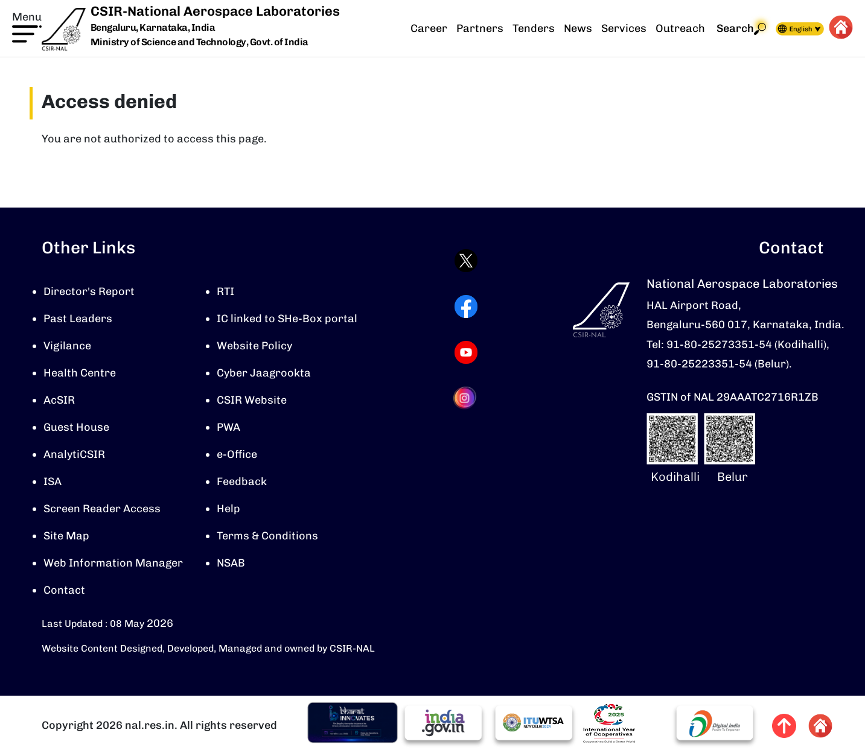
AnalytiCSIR (74, 454)
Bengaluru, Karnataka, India (153, 28)
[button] (27, 26)
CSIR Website (252, 400)
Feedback (242, 481)
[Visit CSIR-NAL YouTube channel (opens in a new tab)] (466, 352)
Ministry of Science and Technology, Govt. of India (199, 42)
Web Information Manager (113, 563)
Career (428, 28)
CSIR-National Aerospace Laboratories (215, 11)
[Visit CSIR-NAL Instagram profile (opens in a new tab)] (466, 398)
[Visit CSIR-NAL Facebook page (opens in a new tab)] (466, 306)
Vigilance (67, 345)
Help (228, 508)
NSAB (231, 563)
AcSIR (59, 400)
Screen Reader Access (102, 508)
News (578, 28)
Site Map (66, 535)
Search (741, 29)
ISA (52, 481)
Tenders (533, 28)
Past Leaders (77, 318)
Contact (64, 590)
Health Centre (79, 373)
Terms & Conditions (267, 535)
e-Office (237, 454)
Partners (479, 28)
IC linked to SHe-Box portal (287, 318)
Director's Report (89, 291)
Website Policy (254, 345)
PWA (228, 427)
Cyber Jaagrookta (264, 373)
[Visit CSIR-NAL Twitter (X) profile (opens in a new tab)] (466, 261)
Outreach (680, 28)
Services (623, 28)
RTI (225, 291)
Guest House (76, 427)
